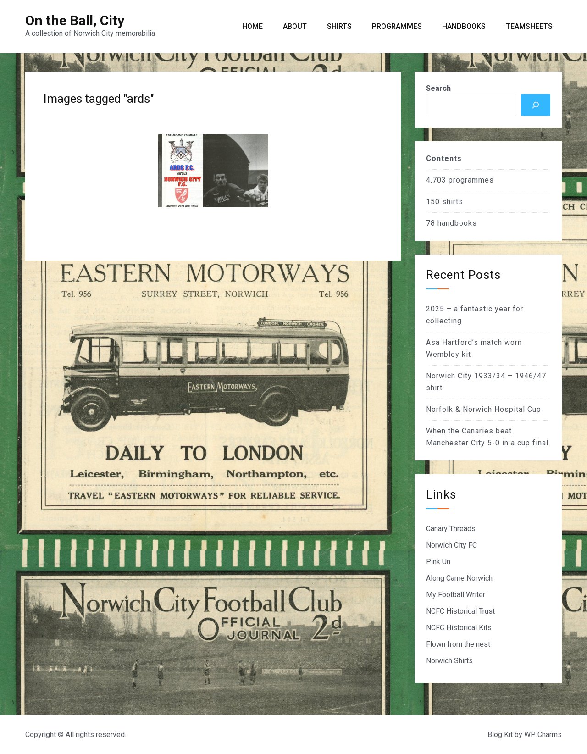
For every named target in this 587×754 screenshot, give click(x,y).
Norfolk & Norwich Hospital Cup (483, 409)
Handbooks (464, 26)
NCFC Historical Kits (459, 627)
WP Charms (543, 734)
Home (252, 26)
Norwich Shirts (449, 660)
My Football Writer (455, 594)
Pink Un (438, 561)
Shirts (339, 26)
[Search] (535, 105)
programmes (471, 180)
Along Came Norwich (459, 578)
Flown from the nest (458, 644)
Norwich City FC (451, 545)
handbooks (457, 223)
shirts (452, 201)
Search (438, 88)
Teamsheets (529, 26)
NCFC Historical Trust (460, 611)
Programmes (397, 26)
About (295, 26)
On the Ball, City (74, 20)
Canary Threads (451, 528)
